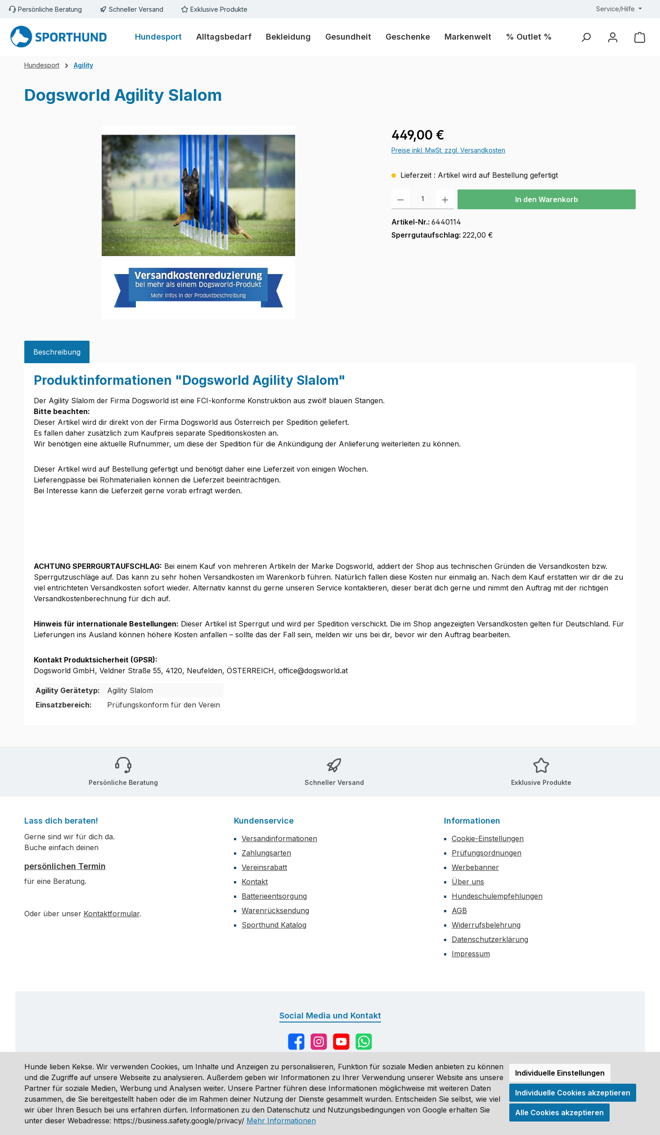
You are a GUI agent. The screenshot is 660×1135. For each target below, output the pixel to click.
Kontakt (255, 881)
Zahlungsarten (266, 852)
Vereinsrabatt (264, 867)
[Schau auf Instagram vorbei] (319, 1041)
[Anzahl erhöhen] (445, 199)
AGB (459, 910)
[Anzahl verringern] (400, 199)
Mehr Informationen (281, 1120)
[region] (199, 222)
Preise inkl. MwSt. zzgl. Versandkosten (448, 150)
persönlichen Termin (65, 866)
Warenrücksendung (275, 910)
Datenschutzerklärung (490, 939)
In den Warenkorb (546, 199)
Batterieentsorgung (274, 896)
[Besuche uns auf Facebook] (296, 1041)
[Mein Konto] (613, 37)
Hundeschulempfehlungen (497, 896)
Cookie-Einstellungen (488, 838)
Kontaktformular (111, 913)
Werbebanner (475, 867)
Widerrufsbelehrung (486, 924)
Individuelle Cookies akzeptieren (572, 1092)
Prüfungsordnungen (486, 852)
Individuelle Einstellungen (560, 1072)
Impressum (471, 953)
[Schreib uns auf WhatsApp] (364, 1041)
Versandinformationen (279, 838)
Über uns (468, 881)
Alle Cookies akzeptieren (559, 1112)
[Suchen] (586, 37)
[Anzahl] (422, 199)
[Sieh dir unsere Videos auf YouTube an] (341, 1041)
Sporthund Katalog (274, 924)
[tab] (57, 352)
